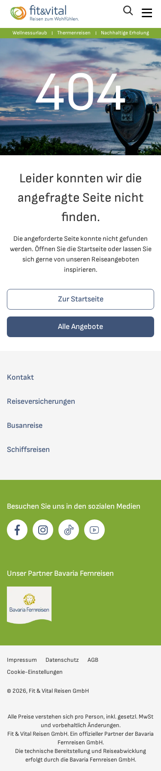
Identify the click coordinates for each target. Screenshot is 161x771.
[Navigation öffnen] (146, 12)
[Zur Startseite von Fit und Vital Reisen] (43, 13)
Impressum (22, 659)
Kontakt (20, 377)
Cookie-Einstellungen (35, 672)
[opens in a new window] (17, 529)
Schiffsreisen (28, 449)
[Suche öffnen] (127, 12)
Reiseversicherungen (41, 401)
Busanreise (25, 425)
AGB (93, 659)
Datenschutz (62, 659)
